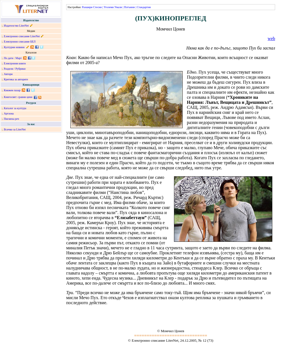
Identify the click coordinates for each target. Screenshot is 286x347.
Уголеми (109, 7)
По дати (8, 58)
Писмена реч (11, 118)
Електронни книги (15, 63)
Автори (8, 74)
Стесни (97, 7)
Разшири (87, 7)
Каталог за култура (15, 108)
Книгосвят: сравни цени (18, 97)
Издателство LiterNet (16, 25)
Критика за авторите (16, 79)
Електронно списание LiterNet (22, 36)
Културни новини (14, 47)
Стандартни (144, 7)
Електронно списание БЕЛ (19, 41)
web (271, 38)
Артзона (9, 113)
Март (18, 58)
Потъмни (129, 7)
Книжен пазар (12, 90)
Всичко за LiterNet (15, 129)
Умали (118, 7)
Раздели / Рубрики (15, 68)
